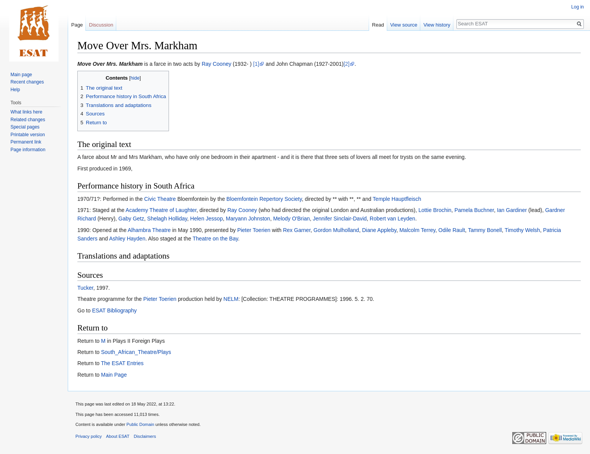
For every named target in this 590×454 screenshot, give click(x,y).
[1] (256, 64)
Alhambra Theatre (149, 230)
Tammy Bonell (485, 230)
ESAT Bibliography (114, 310)
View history (436, 25)
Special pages (24, 127)
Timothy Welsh (522, 230)
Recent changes (27, 82)
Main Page (114, 375)
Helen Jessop (206, 218)
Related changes (27, 119)
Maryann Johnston (248, 218)
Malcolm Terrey (417, 230)
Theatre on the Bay (215, 238)
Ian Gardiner (512, 210)
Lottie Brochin (434, 210)
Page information (27, 149)
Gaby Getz (131, 218)
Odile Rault (451, 230)
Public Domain (140, 424)
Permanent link (25, 142)
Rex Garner (297, 230)
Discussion (101, 25)
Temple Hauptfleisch (397, 199)
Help (15, 89)
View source (404, 25)
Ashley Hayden (127, 238)
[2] (347, 64)
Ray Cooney (216, 64)
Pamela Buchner (474, 210)
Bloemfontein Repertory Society (264, 199)
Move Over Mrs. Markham (110, 64)
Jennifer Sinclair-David (340, 218)
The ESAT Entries (122, 363)
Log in (577, 7)
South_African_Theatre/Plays (136, 352)
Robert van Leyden (392, 218)
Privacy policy (88, 436)
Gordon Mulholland (336, 230)
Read (378, 25)
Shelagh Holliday (167, 218)
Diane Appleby (379, 230)
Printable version (27, 134)
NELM (231, 299)
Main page (21, 74)
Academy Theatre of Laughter (160, 210)
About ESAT (118, 436)
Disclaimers (145, 436)
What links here (26, 112)
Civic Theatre (160, 199)
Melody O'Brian (291, 218)
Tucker (85, 288)
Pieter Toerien (253, 230)
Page (77, 25)
